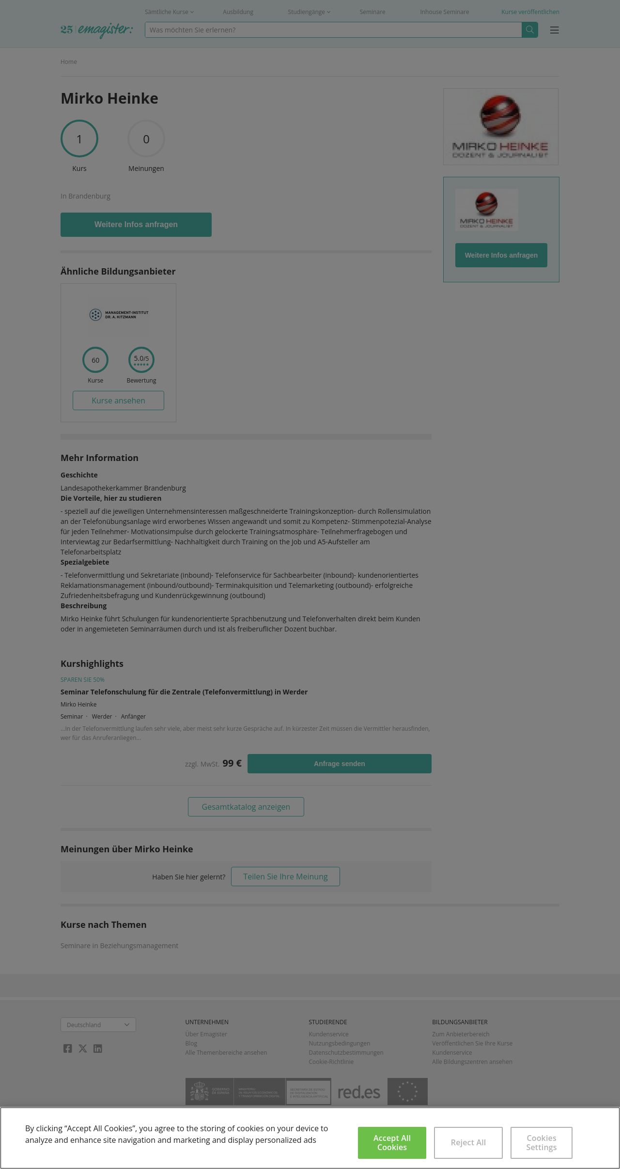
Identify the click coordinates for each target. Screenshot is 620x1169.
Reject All (468, 1142)
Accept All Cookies (392, 1143)
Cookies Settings (542, 1143)
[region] (310, 1138)
